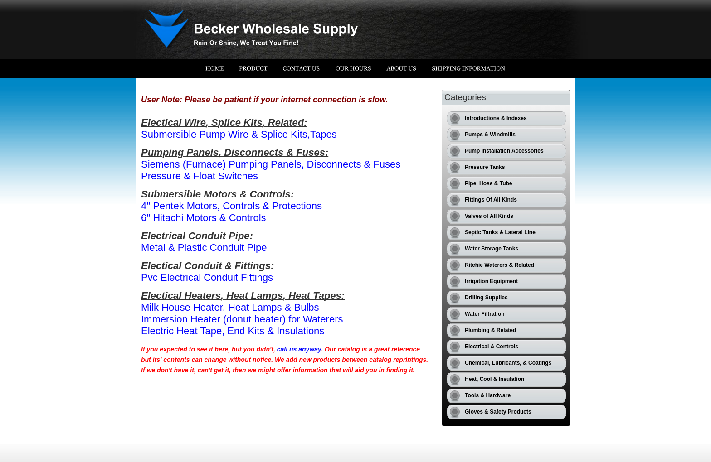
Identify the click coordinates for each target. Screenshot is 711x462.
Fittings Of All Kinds (491, 200)
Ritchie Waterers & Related (499, 265)
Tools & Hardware (488, 395)
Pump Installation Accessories (504, 151)
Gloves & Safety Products (498, 412)
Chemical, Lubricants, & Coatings (508, 363)
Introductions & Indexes (496, 118)
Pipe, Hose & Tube (488, 183)
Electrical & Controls (491, 346)
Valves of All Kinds (489, 216)
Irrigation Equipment (491, 281)
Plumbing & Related (490, 330)
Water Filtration (485, 314)
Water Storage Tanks (491, 248)
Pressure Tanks (485, 167)
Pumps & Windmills (490, 134)
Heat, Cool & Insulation (494, 379)
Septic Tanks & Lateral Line (500, 232)
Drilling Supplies (486, 297)
